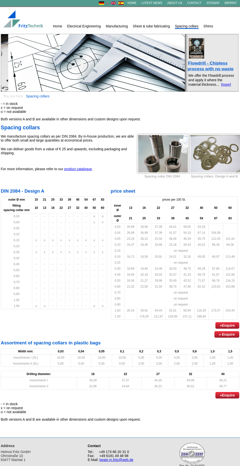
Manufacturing (117, 26)
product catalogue (78, 169)
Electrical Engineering (84, 26)
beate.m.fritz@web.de (116, 460)
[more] (226, 84)
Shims (208, 26)
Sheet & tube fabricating (151, 26)
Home (57, 26)
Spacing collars (187, 26)
